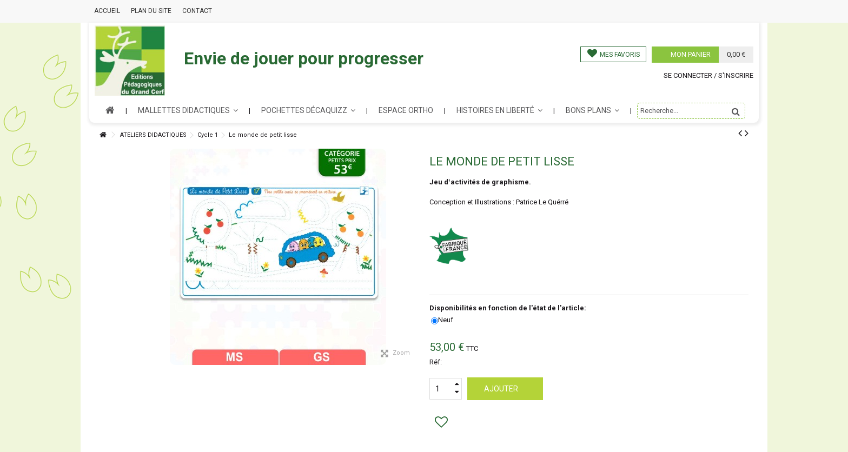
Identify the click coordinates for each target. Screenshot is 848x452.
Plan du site (151, 11)
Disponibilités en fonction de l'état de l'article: (508, 308)
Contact (197, 11)
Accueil (107, 11)
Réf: (435, 362)
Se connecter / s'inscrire (708, 75)
